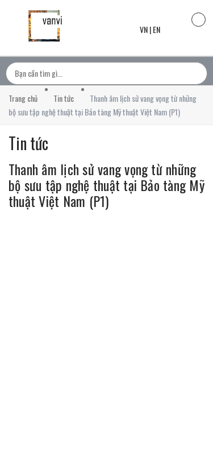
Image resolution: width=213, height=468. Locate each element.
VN (144, 29)
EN (156, 29)
